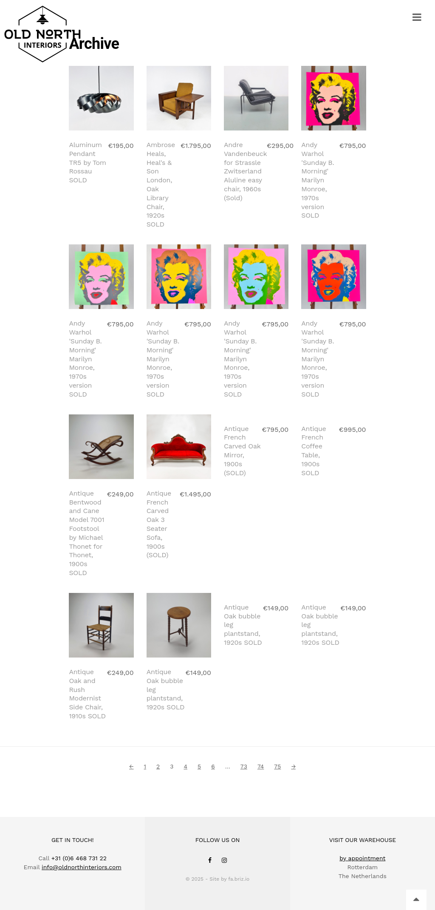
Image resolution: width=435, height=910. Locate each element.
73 (243, 766)
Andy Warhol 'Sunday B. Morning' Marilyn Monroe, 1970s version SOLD (317, 180)
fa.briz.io (238, 879)
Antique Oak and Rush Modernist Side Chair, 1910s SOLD (87, 694)
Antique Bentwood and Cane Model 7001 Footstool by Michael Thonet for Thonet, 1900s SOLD (86, 533)
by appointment (362, 858)
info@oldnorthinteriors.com (81, 867)
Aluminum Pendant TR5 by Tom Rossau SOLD (87, 162)
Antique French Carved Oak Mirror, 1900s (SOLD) (242, 516)
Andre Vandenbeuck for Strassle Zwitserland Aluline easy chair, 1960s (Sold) (245, 171)
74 (260, 766)
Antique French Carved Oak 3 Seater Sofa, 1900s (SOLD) (159, 524)
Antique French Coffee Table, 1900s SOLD (313, 516)
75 (277, 766)
